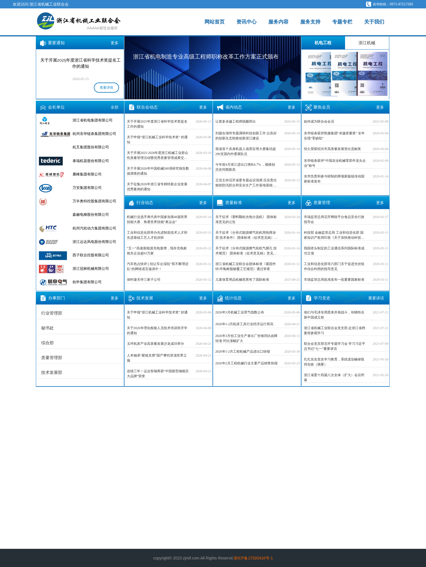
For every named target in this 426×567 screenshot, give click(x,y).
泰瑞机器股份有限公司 (91, 161)
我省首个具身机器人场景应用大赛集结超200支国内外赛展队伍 (245, 151)
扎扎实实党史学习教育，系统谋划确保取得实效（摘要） (334, 361)
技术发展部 (51, 372)
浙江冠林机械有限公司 (91, 268)
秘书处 (47, 328)
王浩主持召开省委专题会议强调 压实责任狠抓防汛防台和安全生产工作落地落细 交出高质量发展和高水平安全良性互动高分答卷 (246, 183)
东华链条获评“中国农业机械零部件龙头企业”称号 (335, 163)
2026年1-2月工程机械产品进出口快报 (242, 351)
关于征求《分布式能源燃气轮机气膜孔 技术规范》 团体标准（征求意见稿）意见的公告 (246, 251)
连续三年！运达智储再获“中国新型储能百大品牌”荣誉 (158, 373)
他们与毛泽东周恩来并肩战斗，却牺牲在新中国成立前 (334, 314)
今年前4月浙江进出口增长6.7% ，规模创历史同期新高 (245, 167)
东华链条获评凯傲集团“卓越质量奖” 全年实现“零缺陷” (334, 135)
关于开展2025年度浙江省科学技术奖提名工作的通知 (157, 124)
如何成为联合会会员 (319, 121)
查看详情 (106, 88)
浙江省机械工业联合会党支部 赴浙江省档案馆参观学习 (334, 330)
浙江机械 (367, 42)
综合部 (47, 343)
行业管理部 (51, 313)
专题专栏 (342, 22)
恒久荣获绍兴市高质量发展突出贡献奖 (332, 149)
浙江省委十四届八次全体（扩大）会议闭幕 (334, 377)
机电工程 (323, 42)
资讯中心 (246, 22)
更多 (114, 43)
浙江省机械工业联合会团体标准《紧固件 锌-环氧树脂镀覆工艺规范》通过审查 (245, 266)
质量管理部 (51, 357)
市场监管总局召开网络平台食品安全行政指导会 (334, 219)
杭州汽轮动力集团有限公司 (94, 228)
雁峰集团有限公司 (87, 174)
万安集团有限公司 (87, 188)
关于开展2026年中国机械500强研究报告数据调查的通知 (158, 171)
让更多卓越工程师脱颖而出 (235, 121)
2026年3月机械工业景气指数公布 (239, 312)
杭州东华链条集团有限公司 (94, 134)
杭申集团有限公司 (87, 282)
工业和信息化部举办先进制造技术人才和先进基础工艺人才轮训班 (157, 235)
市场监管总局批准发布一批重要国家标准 (334, 280)
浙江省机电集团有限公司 (93, 120)
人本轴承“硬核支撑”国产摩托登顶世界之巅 (157, 357)
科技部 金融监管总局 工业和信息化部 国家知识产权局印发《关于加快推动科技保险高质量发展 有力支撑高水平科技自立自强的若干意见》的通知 (334, 235)
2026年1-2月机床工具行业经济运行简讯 (244, 324)
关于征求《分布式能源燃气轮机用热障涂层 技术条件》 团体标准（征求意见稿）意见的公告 (246, 235)
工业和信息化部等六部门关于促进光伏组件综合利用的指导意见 (334, 266)
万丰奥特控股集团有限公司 (94, 201)
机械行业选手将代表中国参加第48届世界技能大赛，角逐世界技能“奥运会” (157, 219)
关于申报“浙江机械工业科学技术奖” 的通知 (157, 139)
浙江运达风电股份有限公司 (94, 242)
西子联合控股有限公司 (91, 255)
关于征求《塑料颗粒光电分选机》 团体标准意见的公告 (246, 219)
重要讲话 (376, 298)
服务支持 (310, 22)
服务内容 (278, 22)
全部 (114, 107)
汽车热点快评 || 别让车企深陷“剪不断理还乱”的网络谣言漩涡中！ (157, 266)
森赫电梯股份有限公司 (91, 214)
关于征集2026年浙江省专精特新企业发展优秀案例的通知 (157, 186)
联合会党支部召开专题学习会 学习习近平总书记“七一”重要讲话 (334, 346)
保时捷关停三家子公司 (143, 280)
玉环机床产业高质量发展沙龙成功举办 (155, 344)
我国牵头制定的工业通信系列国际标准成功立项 (334, 250)
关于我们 (374, 22)
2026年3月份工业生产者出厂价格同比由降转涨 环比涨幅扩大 (246, 338)
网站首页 (214, 22)
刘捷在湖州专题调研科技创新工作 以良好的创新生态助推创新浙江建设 (246, 135)
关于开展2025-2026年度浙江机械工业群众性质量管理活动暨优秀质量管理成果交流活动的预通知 (157, 155)
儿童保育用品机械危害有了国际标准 (242, 280)
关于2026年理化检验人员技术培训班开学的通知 (157, 330)
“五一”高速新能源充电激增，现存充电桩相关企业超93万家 (157, 250)
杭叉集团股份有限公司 (91, 147)
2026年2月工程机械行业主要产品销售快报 (246, 363)
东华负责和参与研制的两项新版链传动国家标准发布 (334, 178)
